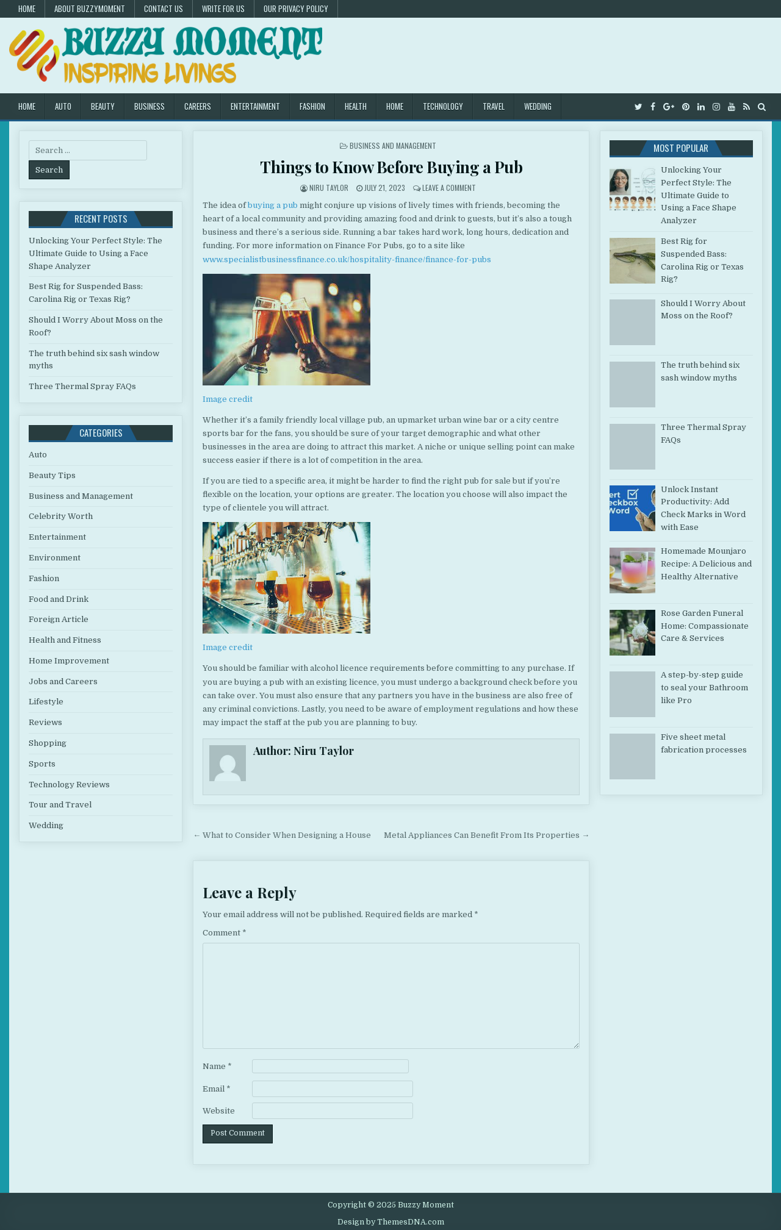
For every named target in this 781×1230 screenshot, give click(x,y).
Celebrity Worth (61, 516)
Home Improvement (69, 660)
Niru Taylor (328, 187)
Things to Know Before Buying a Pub (391, 166)
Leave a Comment (449, 187)
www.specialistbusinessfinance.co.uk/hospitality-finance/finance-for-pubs (347, 259)
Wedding (538, 106)
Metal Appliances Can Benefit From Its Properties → (486, 835)
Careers (197, 106)
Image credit (228, 399)
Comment (225, 932)
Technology (443, 106)
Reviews (45, 722)
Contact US (163, 8)
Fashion (312, 106)
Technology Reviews (69, 784)
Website (219, 1110)
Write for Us (223, 8)
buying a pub (273, 205)
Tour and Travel (60, 804)
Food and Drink (58, 599)
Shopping (48, 743)
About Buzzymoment (89, 8)
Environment (55, 557)
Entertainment (255, 106)
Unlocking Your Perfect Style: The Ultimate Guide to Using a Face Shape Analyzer (95, 253)
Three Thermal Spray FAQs (82, 386)
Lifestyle (46, 701)
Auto (63, 106)
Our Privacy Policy (296, 8)
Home (26, 8)
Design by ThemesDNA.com (390, 1222)
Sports (42, 763)
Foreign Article (58, 619)
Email (217, 1088)
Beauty (103, 106)
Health (356, 106)
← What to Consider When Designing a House (282, 835)
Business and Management (393, 145)
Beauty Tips (52, 475)
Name (217, 1066)
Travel (494, 106)
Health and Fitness (65, 640)
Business (149, 106)
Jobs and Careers (63, 681)
